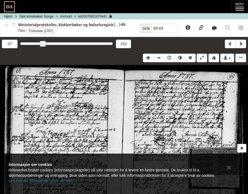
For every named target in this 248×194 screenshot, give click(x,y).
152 (123, 44)
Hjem (8, 16)
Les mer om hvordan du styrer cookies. (41, 181)
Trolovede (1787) (41, 31)
